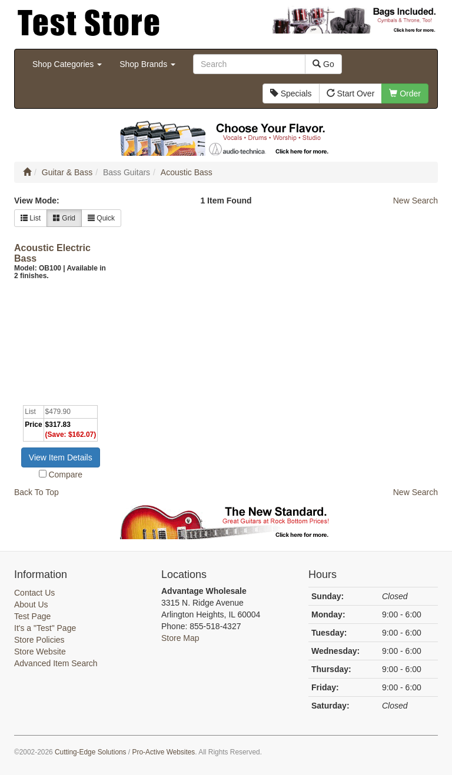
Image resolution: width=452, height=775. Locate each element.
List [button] (31, 218)
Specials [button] (291, 93)
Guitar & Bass (67, 172)
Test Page (32, 616)
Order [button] (405, 93)
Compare (65, 474)
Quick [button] (101, 218)
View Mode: (36, 200)
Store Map (180, 638)
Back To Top (36, 492)
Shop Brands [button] (147, 64)
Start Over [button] (351, 93)
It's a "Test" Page (45, 628)
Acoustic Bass (186, 172)
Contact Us (34, 592)
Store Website (40, 651)
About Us (31, 604)
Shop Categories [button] (67, 64)
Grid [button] (64, 218)
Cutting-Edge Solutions (91, 752)
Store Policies (39, 639)
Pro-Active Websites (163, 752)
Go (323, 64)
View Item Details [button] (60, 457)
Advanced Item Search (56, 663)
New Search (415, 200)
